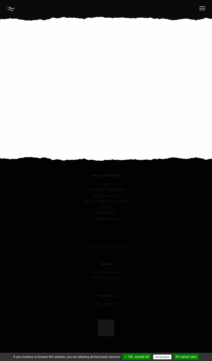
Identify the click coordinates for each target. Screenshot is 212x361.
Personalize (162, 357)
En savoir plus (186, 357)
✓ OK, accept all (137, 357)
